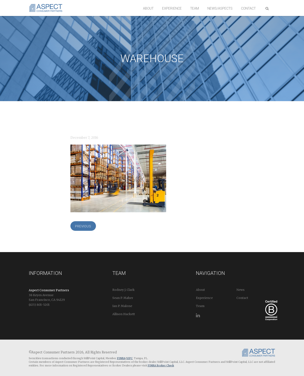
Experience (172, 8)
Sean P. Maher (122, 298)
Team (194, 8)
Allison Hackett (123, 314)
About (148, 8)
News (240, 290)
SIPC (129, 358)
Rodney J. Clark (123, 290)
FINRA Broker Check (161, 365)
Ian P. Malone (122, 306)
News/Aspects (220, 8)
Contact (248, 8)
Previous (83, 226)
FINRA (121, 358)
